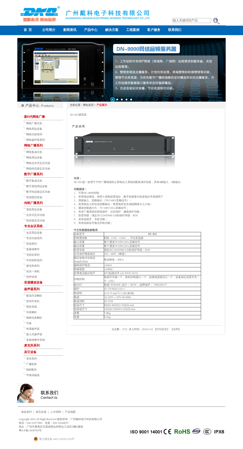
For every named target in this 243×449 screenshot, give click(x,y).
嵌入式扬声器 (34, 334)
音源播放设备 (33, 282)
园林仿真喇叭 (34, 317)
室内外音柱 (33, 301)
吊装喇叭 (31, 312)
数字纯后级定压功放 (38, 191)
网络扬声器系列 (35, 139)
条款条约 (26, 411)
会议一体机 (33, 271)
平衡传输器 (33, 375)
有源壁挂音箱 (34, 197)
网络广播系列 (33, 145)
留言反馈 (41, 411)
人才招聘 (55, 411)
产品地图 (70, 411)
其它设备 (30, 352)
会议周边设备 (34, 232)
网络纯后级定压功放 (38, 168)
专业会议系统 (33, 226)
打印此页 (161, 329)
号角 (29, 323)
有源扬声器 (33, 328)
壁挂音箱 (31, 306)
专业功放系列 (34, 238)
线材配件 (31, 369)
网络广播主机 (34, 123)
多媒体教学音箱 (35, 339)
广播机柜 (31, 364)
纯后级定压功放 (35, 220)
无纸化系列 (33, 254)
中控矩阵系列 (34, 260)
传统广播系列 (33, 203)
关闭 (175, 329)
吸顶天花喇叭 (34, 295)
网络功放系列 (34, 134)
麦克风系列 (33, 265)
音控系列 (31, 358)
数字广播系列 (33, 174)
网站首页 (88, 105)
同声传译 (31, 276)
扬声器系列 (32, 289)
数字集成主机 (34, 180)
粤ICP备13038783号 (30, 430)
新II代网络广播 (34, 116)
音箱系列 (31, 243)
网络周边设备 (34, 128)
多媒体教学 (33, 249)
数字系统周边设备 (36, 186)
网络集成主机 (34, 152)
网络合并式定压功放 (38, 163)
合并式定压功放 (35, 215)
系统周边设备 (34, 209)
